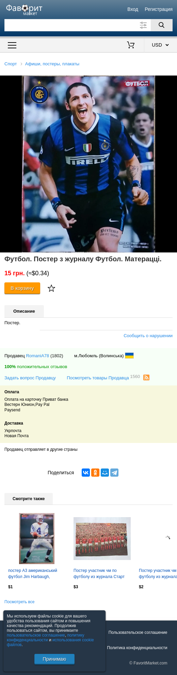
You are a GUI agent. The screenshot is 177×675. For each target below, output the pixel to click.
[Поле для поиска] (88, 25)
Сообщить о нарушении (148, 335)
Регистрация (159, 9)
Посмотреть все (19, 601)
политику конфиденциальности (45, 637)
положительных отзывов (35, 366)
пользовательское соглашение (36, 635)
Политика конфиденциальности (137, 647)
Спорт (10, 63)
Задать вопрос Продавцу (30, 377)
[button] (170, 81)
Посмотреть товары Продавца (103, 377)
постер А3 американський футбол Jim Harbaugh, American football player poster (36, 574)
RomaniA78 (37, 355)
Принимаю (54, 659)
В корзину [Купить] (22, 288)
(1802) (56, 355)
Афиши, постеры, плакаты (52, 63)
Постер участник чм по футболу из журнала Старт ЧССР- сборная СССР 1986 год (100, 574)
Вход (132, 9)
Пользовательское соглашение (138, 632)
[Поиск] (162, 25)
